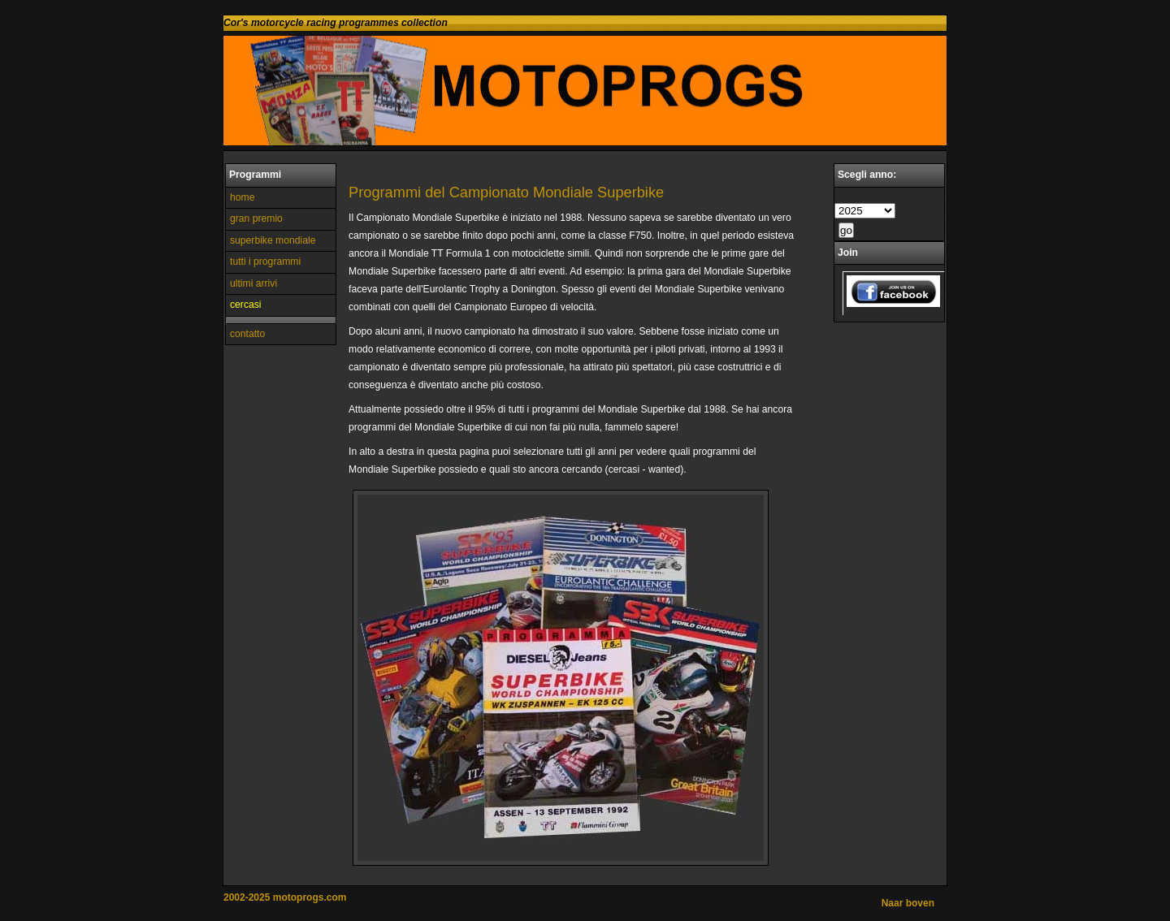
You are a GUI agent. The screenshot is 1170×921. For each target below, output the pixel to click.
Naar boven (908, 903)
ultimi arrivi (253, 283)
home (242, 197)
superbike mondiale (272, 240)
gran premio (256, 218)
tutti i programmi (265, 261)
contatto (247, 333)
